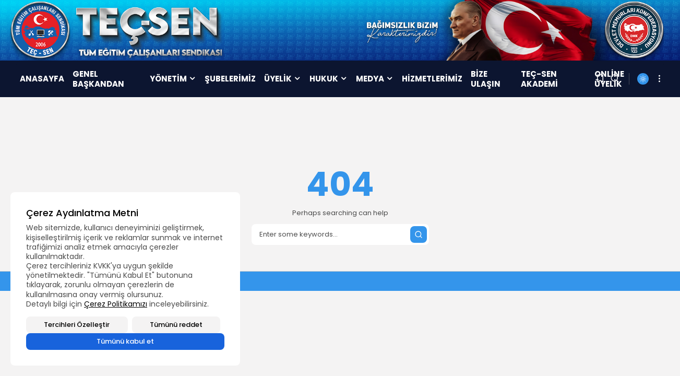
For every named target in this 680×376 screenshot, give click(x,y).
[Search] (340, 234)
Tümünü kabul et (125, 341)
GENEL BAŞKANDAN (98, 79)
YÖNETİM (173, 78)
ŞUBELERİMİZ (230, 78)
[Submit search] (418, 234)
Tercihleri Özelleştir (77, 325)
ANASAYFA (42, 78)
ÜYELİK (282, 78)
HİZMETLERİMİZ (432, 78)
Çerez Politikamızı (115, 304)
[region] (125, 279)
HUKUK (328, 78)
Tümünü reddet (176, 325)
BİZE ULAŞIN (485, 79)
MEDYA (374, 78)
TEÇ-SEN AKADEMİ (539, 79)
